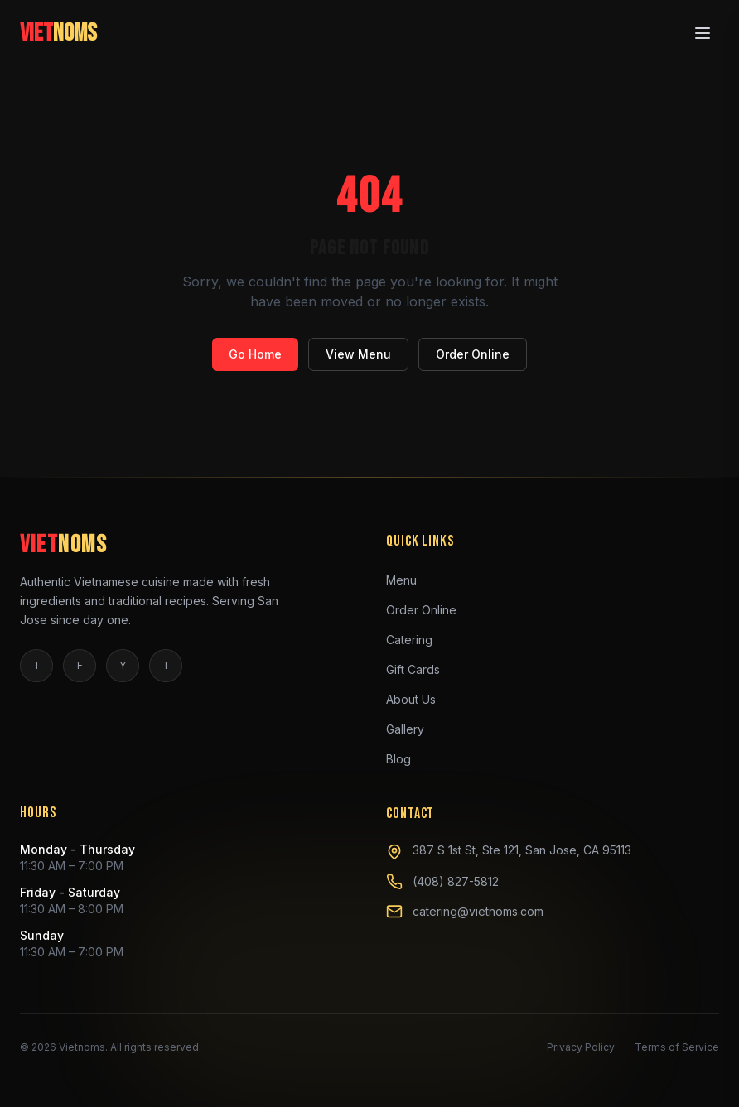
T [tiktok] (166, 665)
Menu (408, 579)
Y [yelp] (122, 665)
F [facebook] (80, 665)
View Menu (358, 354)
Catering (416, 639)
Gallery (411, 728)
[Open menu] (702, 30)
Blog (405, 758)
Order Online (473, 354)
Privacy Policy (581, 1047)
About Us (417, 698)
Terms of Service (677, 1047)
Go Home (255, 354)
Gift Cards (419, 669)
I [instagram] (37, 665)
